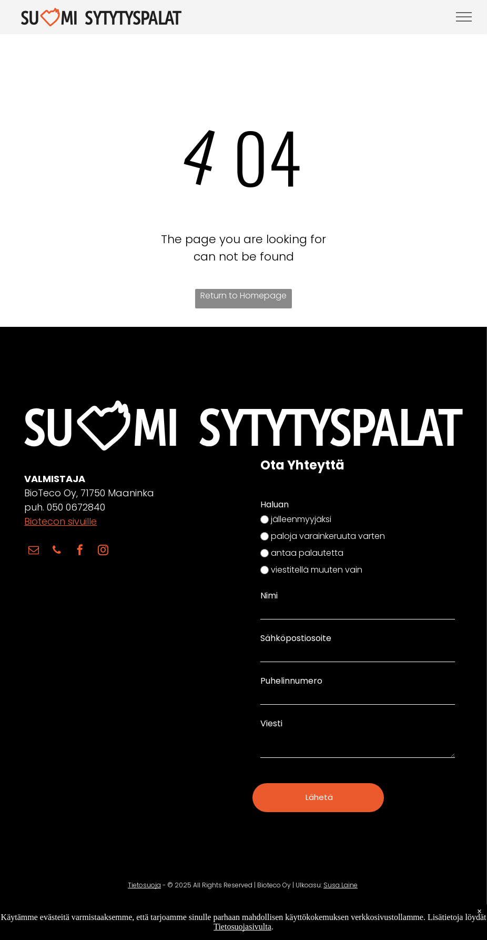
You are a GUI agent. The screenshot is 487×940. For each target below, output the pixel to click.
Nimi (269, 595)
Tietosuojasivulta (242, 926)
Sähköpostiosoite (295, 638)
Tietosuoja (144, 871)
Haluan (274, 504)
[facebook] (79, 552)
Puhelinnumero (291, 681)
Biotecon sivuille (60, 521)
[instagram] (103, 552)
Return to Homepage (243, 295)
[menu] (464, 17)
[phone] (56, 552)
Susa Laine (340, 871)
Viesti (271, 723)
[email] (33, 552)
